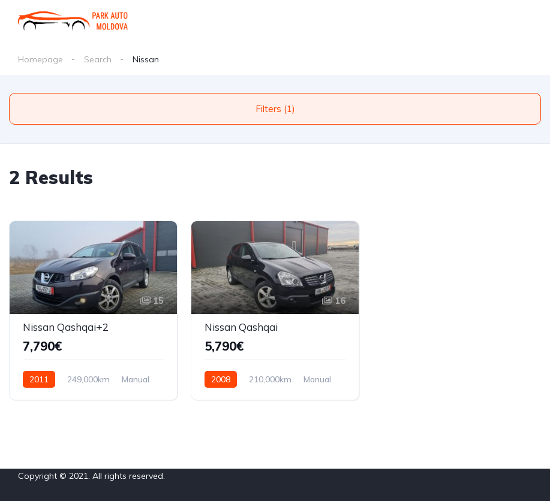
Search (98, 59)
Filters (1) (275, 108)
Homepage (40, 59)
